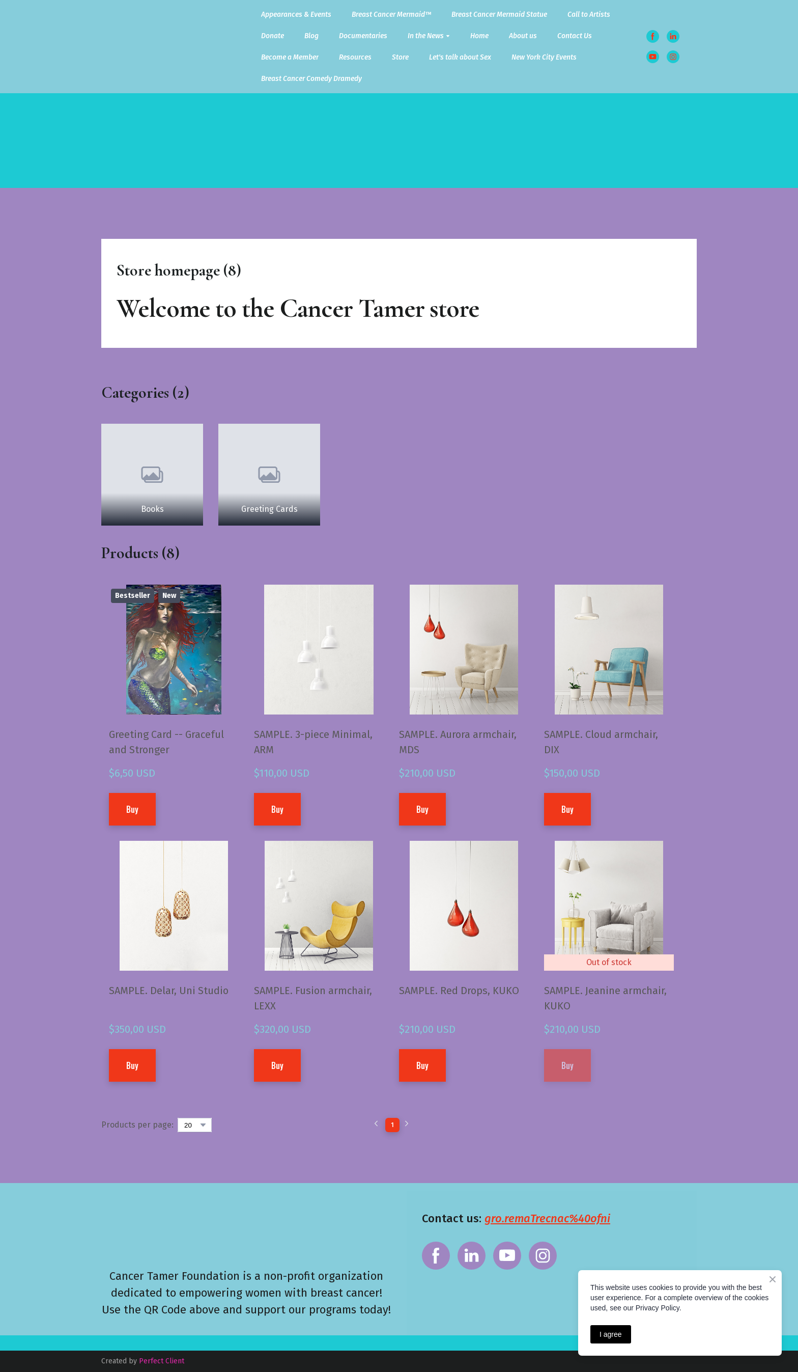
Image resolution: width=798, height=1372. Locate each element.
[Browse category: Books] (152, 475)
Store (400, 57)
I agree (611, 1334)
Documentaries (363, 36)
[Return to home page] (132, 47)
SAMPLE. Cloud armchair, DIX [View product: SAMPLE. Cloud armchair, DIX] (601, 742)
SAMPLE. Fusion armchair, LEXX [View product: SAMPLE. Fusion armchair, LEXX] (313, 998)
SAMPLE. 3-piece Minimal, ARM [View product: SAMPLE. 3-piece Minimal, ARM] (313, 742)
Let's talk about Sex (460, 57)
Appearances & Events (296, 14)
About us (523, 36)
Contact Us (574, 36)
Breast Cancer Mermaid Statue (499, 14)
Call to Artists (588, 14)
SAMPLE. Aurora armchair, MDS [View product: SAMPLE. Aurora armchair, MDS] (458, 742)
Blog (311, 36)
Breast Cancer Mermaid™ (391, 14)
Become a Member (290, 57)
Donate (272, 36)
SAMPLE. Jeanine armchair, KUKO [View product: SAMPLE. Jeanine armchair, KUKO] (605, 998)
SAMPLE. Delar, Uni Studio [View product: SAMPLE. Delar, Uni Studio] (169, 990)
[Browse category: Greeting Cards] (269, 475)
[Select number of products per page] (195, 1125)
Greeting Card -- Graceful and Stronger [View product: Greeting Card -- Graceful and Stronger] (166, 742)
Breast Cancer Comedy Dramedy (311, 78)
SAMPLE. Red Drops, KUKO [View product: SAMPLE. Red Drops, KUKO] (459, 990)
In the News (426, 36)
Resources (355, 57)
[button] (652, 36)
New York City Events (544, 57)
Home (479, 36)
